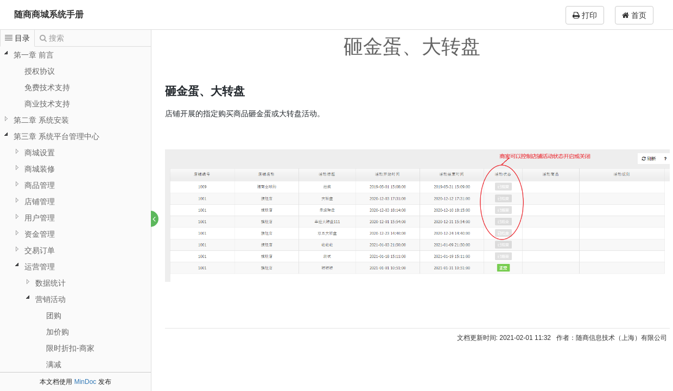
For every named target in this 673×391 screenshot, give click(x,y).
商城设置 (39, 152)
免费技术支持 (47, 87)
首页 (634, 15)
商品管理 (39, 185)
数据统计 (50, 283)
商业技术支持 (47, 103)
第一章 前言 (34, 55)
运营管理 (39, 266)
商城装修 (39, 169)
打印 (585, 15)
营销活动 (50, 299)
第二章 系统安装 (41, 120)
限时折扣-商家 (70, 348)
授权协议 (39, 71)
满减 (53, 364)
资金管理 (39, 234)
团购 (53, 315)
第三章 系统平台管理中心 (56, 136)
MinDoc (85, 382)
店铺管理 (39, 201)
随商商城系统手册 (49, 14)
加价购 (57, 331)
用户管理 (39, 217)
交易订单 (39, 250)
